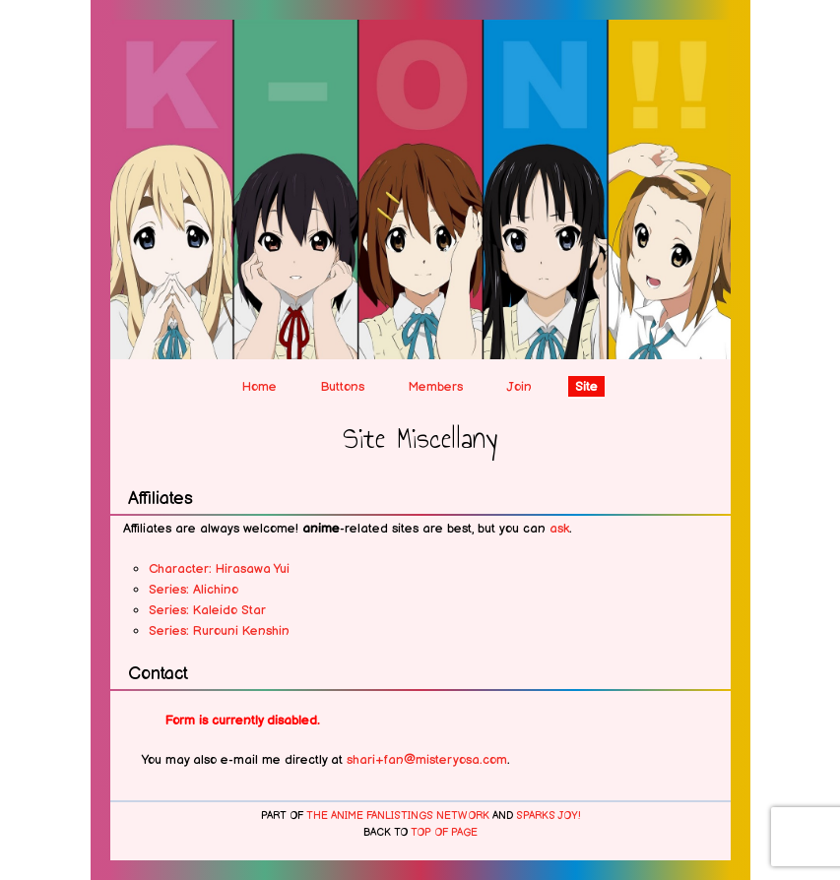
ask (559, 528)
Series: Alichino (193, 589)
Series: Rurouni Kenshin (219, 631)
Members (435, 387)
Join (519, 387)
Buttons (342, 387)
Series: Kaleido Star (207, 610)
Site (586, 387)
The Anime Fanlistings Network (397, 816)
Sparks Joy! (548, 816)
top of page (444, 833)
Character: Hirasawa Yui (219, 569)
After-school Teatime (420, 45)
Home (259, 387)
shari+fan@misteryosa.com (427, 760)
